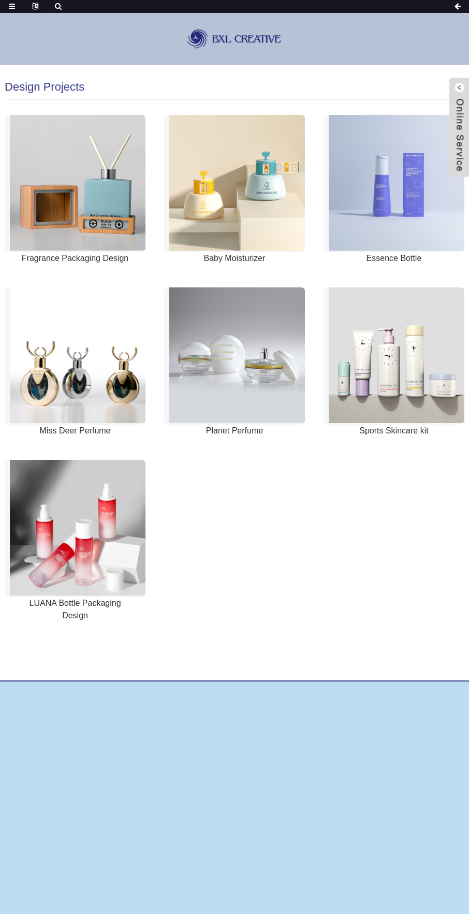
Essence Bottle (394, 258)
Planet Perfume (234, 430)
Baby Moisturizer (234, 258)
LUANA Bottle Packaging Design (75, 609)
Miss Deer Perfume (75, 430)
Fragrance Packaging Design (75, 258)
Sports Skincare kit (393, 430)
